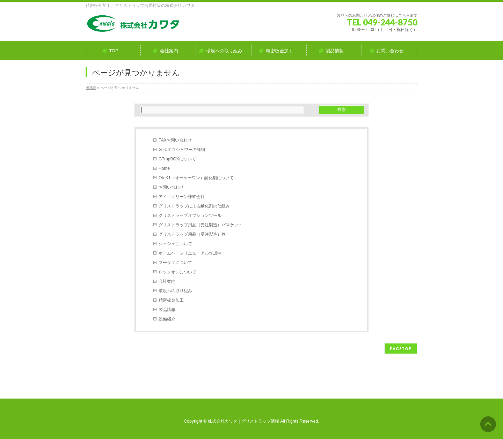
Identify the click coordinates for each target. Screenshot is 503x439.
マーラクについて (175, 262)
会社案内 (167, 281)
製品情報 (167, 309)
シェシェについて (175, 243)
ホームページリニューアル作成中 (190, 253)
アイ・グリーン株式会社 (182, 196)
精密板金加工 (171, 300)
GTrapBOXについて (177, 159)
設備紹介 (167, 319)
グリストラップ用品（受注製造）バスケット (200, 224)
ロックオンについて (177, 272)
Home (164, 168)
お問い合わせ (171, 187)
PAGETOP (401, 348)
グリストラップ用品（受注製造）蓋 (192, 234)
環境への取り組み (175, 290)
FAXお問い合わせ (175, 140)
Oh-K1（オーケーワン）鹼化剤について (196, 177)
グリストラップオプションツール (190, 215)
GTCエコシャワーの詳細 (182, 149)
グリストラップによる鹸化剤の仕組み (194, 206)
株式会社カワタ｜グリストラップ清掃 (243, 421)
